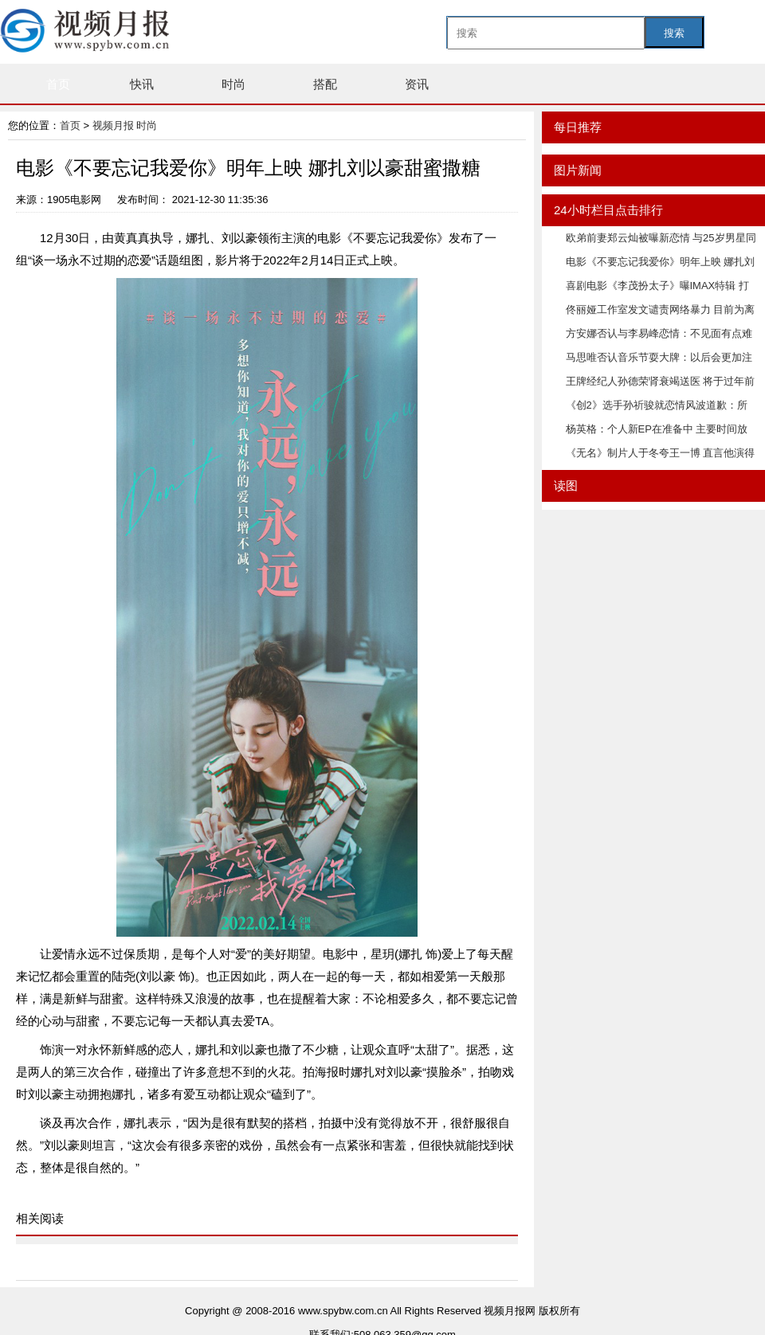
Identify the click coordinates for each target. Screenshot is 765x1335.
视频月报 (114, 125)
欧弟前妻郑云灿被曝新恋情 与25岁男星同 (661, 238)
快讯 (142, 84)
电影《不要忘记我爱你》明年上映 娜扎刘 (660, 262)
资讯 (417, 84)
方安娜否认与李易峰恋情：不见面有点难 (659, 333)
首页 (58, 84)
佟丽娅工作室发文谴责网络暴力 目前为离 (660, 309)
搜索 (674, 33)
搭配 (325, 84)
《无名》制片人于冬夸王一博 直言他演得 (660, 453)
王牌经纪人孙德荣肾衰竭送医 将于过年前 (660, 381)
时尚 (233, 84)
